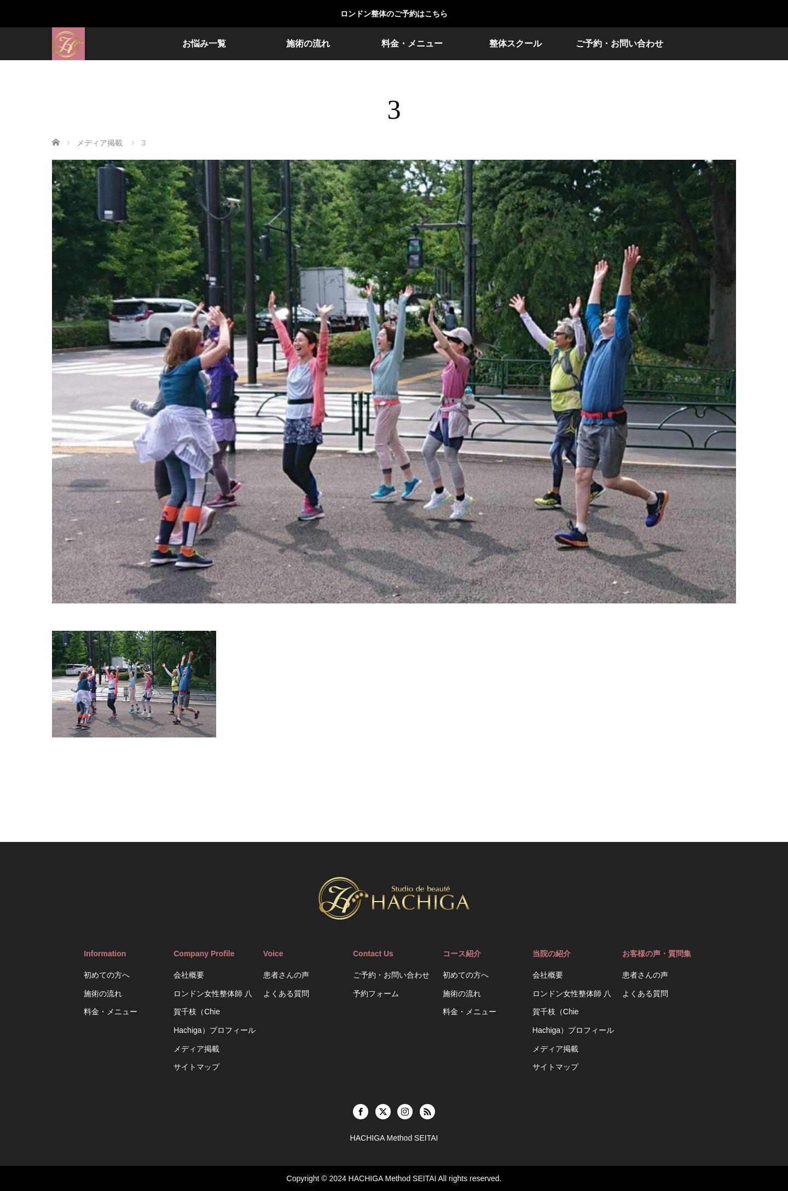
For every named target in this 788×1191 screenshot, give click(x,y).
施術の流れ (308, 43)
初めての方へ (107, 975)
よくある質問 (286, 993)
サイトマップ (196, 1066)
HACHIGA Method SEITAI (393, 1178)
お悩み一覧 (204, 43)
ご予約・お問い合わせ (619, 43)
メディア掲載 (196, 1048)
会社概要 (188, 975)
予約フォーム (376, 993)
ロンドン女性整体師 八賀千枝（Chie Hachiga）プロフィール (214, 1012)
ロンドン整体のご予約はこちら (394, 13)
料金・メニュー (412, 43)
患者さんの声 (286, 975)
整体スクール (515, 43)
